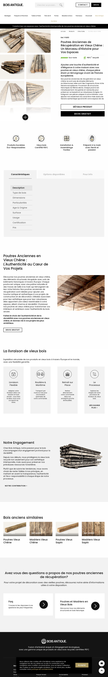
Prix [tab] (14, 227)
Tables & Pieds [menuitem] (36, 16)
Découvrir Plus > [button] (94, 406)
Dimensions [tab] (19, 197)
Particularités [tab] (20, 202)
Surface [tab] (17, 212)
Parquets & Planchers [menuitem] (21, 16)
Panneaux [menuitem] (79, 16)
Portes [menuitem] (56, 16)
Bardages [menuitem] (8, 16)
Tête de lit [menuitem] (47, 16)
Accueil (63, 31)
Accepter (82, 665)
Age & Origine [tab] (20, 207)
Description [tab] (18, 187)
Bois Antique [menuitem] (99, 16)
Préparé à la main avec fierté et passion (92, 147)
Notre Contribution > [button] (16, 486)
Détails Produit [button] (82, 106)
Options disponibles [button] (54, 174)
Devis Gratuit (82, 113)
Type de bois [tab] (19, 192)
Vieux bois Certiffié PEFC (41, 146)
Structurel (81, 31)
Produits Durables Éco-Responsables (16, 146)
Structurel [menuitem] (89, 16)
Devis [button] (96, 5)
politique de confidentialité (42, 669)
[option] (20, 174)
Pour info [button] (87, 174)
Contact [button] (82, 5)
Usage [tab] (16, 217)
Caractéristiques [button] (20, 174)
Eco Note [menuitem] (54, 21)
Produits (71, 31)
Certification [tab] (19, 222)
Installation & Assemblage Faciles (66, 147)
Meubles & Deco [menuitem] (67, 16)
